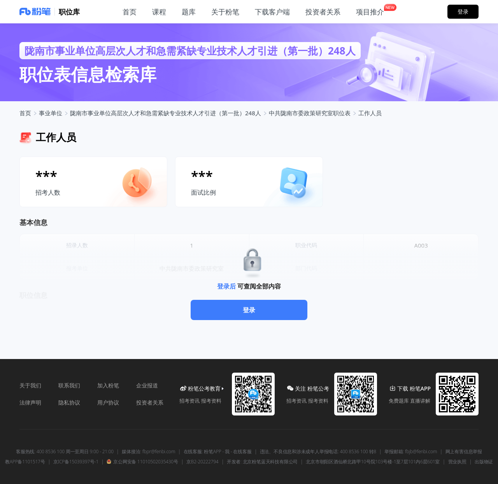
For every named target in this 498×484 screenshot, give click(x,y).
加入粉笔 (108, 385)
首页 (25, 113)
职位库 (69, 12)
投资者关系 (149, 402)
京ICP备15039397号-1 (75, 462)
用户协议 (108, 402)
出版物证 (484, 462)
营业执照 (457, 462)
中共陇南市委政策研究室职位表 (310, 113)
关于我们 (30, 385)
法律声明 (30, 402)
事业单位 (50, 113)
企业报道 (147, 385)
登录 (249, 310)
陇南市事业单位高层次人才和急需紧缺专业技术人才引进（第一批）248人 (165, 113)
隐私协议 (69, 402)
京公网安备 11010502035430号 (142, 462)
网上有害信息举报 (463, 451)
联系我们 (69, 385)
